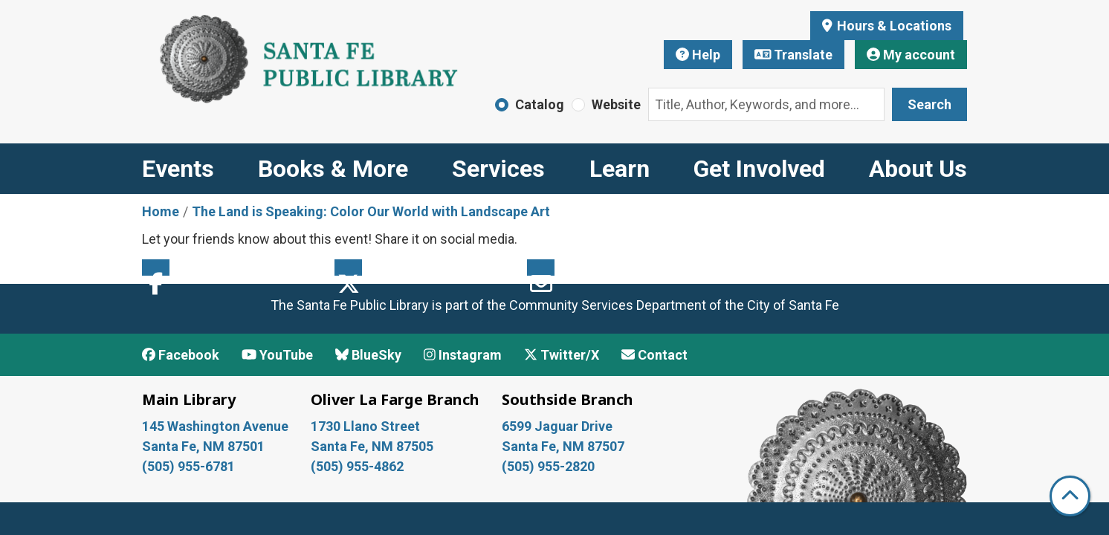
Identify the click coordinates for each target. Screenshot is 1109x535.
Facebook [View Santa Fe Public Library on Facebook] (180, 355)
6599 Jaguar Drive (557, 426)
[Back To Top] (1070, 496)
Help (698, 54)
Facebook (155, 267)
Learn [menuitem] (619, 169)
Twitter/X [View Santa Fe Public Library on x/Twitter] (561, 355)
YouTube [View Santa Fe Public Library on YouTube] (277, 355)
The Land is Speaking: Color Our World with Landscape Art (371, 211)
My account (911, 54)
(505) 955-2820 (548, 466)
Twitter (348, 267)
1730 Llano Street (365, 426)
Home (160, 211)
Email (540, 267)
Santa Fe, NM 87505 (373, 446)
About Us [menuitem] (918, 169)
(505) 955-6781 (190, 466)
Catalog (539, 104)
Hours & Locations (892, 25)
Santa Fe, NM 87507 (564, 446)
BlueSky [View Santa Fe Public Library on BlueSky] (368, 355)
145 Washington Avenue (215, 426)
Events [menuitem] (178, 169)
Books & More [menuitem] (333, 169)
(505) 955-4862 (357, 466)
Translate (793, 54)
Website (616, 104)
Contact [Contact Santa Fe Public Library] (654, 355)
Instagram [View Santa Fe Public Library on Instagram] (463, 355)
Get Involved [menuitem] (759, 169)
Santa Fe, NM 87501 (205, 446)
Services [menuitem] (498, 169)
